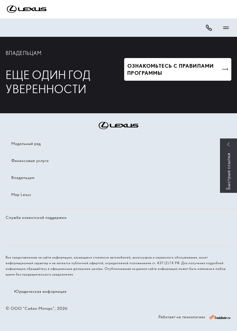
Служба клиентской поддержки (36, 217)
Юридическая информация (40, 291)
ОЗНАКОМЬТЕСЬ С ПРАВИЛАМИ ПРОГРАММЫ (170, 69)
